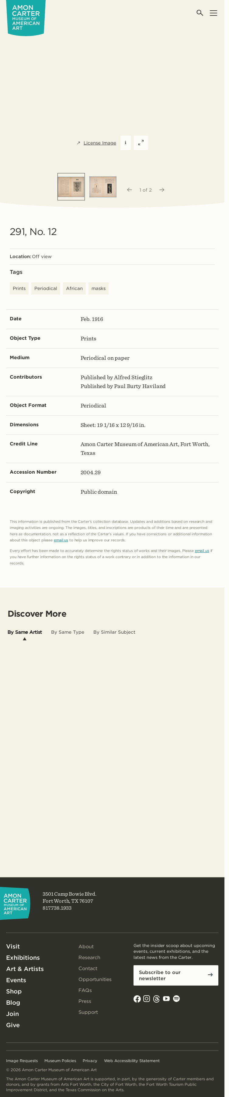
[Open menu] (213, 13)
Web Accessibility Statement (132, 1060)
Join (12, 1013)
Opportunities (95, 979)
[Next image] (162, 190)
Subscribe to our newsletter (160, 975)
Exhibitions (23, 957)
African (74, 288)
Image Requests (22, 1060)
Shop (14, 991)
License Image (96, 143)
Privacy (90, 1060)
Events (16, 980)
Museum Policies (60, 1060)
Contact (87, 968)
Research (89, 957)
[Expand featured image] (141, 143)
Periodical (45, 288)
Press (84, 1001)
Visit (13, 946)
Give (13, 1025)
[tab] (25, 632)
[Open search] (200, 13)
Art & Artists (25, 969)
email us (61, 540)
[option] (71, 186)
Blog (13, 1002)
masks (99, 288)
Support (88, 1012)
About (86, 946)
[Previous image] (129, 190)
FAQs (85, 990)
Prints (19, 288)
